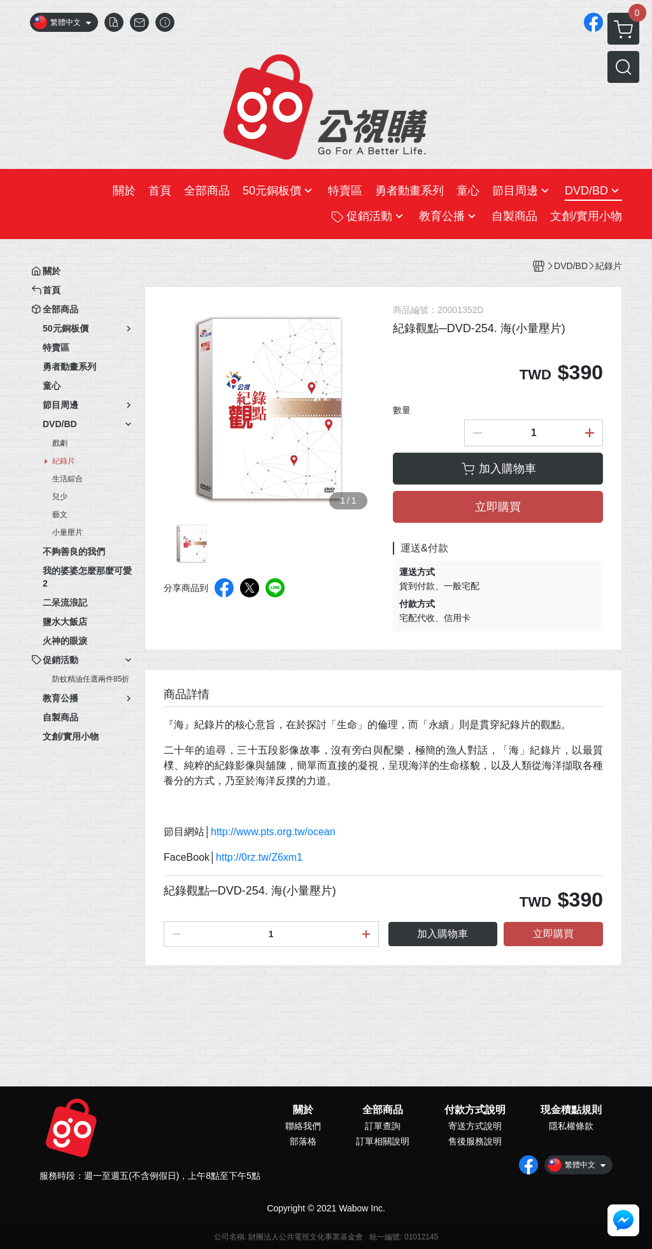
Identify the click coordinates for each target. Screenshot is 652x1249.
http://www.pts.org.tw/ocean (273, 831)
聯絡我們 (303, 1125)
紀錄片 (63, 461)
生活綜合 (67, 478)
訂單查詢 (382, 1125)
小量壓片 (67, 532)
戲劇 (59, 443)
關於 (303, 1110)
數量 (402, 410)
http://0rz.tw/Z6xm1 (259, 857)
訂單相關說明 (382, 1141)
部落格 (303, 1141)
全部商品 (382, 1110)
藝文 (59, 514)
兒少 (59, 496)
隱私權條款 (571, 1125)
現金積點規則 (571, 1110)
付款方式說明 (475, 1110)
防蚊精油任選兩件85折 (90, 679)
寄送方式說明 (475, 1125)
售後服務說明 (475, 1141)
